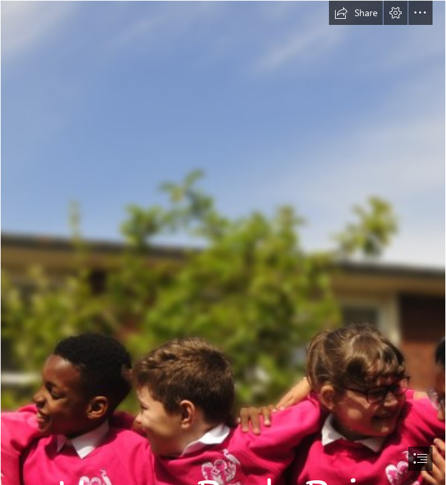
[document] (223, 242)
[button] (356, 13)
